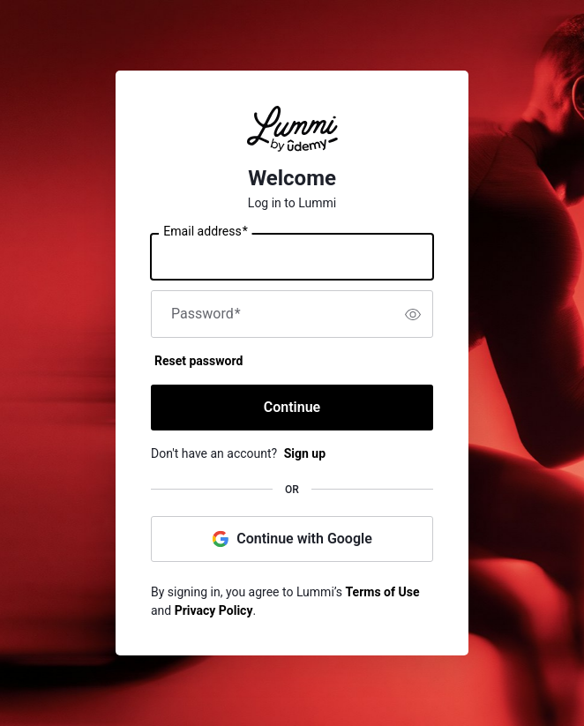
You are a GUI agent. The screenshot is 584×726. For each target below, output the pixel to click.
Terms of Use (383, 592)
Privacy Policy (214, 610)
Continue (292, 407)
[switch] (412, 314)
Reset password (198, 361)
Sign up (305, 453)
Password (206, 314)
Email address (205, 232)
